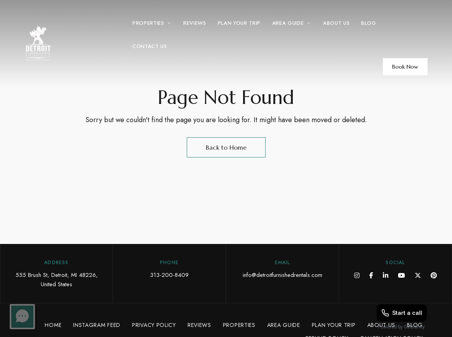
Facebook (371, 275)
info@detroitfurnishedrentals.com (282, 275)
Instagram (357, 275)
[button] (405, 66)
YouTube (401, 275)
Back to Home (226, 147)
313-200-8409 (169, 275)
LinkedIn (385, 275)
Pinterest (434, 275)
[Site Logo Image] (60, 43)
